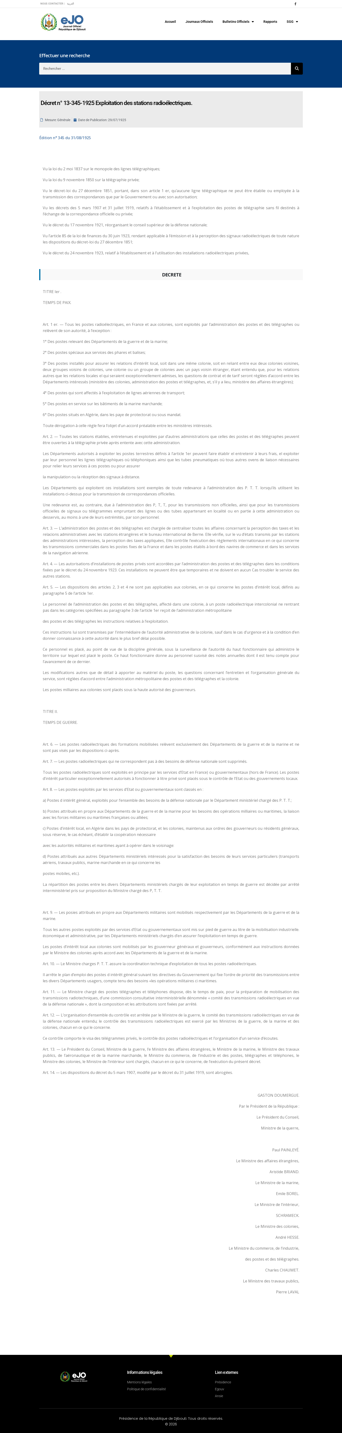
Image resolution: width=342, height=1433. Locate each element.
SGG (292, 22)
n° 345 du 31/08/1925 (65, 137)
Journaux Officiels (199, 22)
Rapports (270, 22)
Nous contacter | (52, 3)
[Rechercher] (297, 69)
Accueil (170, 22)
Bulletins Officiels (238, 22)
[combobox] (165, 69)
